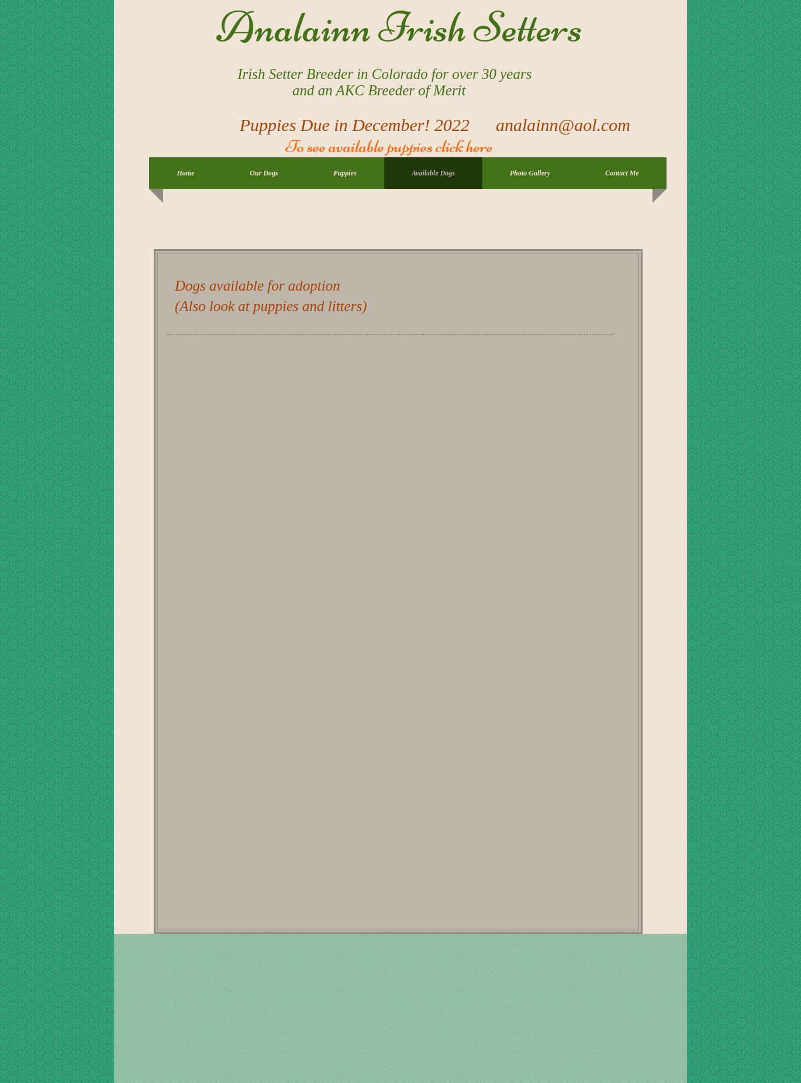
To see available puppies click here (387, 146)
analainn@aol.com (563, 124)
